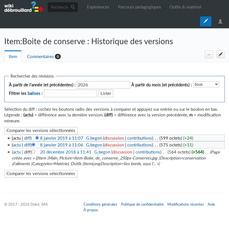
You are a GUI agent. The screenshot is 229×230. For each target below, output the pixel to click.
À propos (91, 210)
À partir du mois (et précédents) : (161, 84)
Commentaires (40, 56)
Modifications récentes (185, 204)
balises (34, 93)
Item (13, 56)
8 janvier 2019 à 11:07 (61, 138)
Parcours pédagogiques (139, 7)
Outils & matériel (185, 7)
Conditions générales (100, 204)
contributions (139, 138)
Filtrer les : (26, 93)
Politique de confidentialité (142, 204)
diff (27, 138)
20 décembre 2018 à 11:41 (65, 152)
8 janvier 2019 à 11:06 (61, 144)
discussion (114, 138)
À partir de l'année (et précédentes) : (42, 84)
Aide (211, 204)
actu (17, 144)
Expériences (98, 7)
